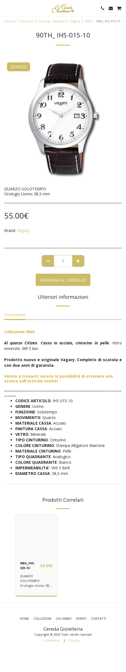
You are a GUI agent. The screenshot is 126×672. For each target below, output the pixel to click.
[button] (6, 8)
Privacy (74, 640)
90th (88, 21)
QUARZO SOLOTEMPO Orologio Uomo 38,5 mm (35, 583)
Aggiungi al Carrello (63, 280)
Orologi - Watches (52, 21)
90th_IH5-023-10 (27, 565)
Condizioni (51, 640)
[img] (36, 536)
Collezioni (26, 21)
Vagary (75, 21)
